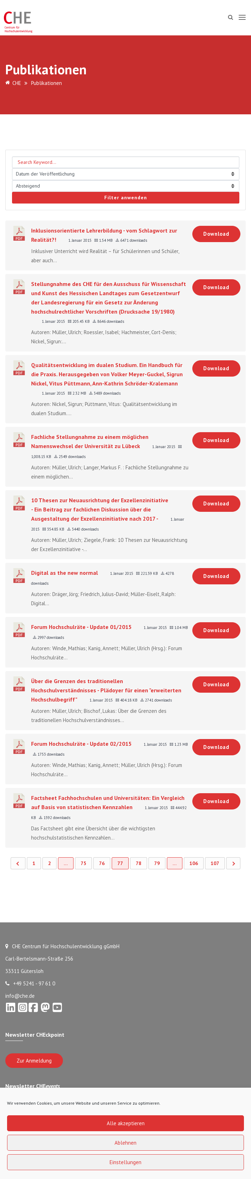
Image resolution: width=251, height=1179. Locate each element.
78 (138, 863)
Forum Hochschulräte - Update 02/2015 (81, 743)
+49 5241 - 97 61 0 (30, 983)
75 (83, 863)
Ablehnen (125, 1142)
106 (193, 863)
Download (216, 233)
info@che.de (20, 995)
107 (215, 863)
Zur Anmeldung (34, 1060)
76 (102, 863)
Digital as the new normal (64, 572)
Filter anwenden (125, 197)
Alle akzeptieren (126, 1123)
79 (157, 863)
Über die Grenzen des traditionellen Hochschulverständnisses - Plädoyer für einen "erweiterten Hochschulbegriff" (106, 690)
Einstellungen (125, 1162)
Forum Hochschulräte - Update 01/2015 (81, 626)
